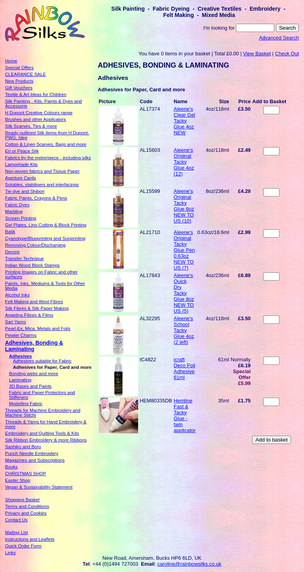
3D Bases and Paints (30, 386)
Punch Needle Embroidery (31, 453)
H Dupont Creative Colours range (38, 112)
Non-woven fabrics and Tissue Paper (42, 171)
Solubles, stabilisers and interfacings (42, 184)
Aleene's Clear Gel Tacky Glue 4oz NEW (184, 121)
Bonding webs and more (33, 373)
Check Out (287, 54)
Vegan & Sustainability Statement (38, 487)
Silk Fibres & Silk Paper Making (37, 308)
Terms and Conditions (27, 506)
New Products (19, 81)
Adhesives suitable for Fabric (42, 361)
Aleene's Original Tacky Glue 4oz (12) (184, 162)
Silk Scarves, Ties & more (31, 126)
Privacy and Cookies (26, 513)
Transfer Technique (24, 258)
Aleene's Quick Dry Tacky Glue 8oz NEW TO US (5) (184, 293)
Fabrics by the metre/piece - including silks (48, 157)
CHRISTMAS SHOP (25, 473)
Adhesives (20, 356)
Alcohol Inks (17, 295)
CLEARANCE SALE (25, 74)
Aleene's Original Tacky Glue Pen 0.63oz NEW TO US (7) (184, 250)
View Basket (257, 54)
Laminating (20, 380)
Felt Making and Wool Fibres (34, 301)
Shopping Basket (22, 499)
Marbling (14, 211)
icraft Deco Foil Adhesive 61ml (184, 368)
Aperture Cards (20, 178)
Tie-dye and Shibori (24, 191)
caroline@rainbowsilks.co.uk (190, 564)
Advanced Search (279, 38)
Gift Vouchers (18, 87)
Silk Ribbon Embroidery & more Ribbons (46, 440)
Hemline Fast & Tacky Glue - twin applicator (185, 415)
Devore (12, 251)
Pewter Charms (20, 335)
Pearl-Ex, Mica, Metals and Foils (37, 328)
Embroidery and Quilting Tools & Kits (42, 433)
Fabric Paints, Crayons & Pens (36, 198)
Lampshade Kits (21, 164)
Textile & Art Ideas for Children (35, 94)
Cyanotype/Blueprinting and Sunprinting (45, 238)
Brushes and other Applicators (35, 119)
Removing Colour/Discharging (35, 245)
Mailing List (16, 532)
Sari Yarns (15, 321)
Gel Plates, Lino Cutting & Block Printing (45, 225)
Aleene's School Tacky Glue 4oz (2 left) (184, 330)
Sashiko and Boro (23, 446)
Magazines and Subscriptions (35, 460)
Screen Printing (20, 218)
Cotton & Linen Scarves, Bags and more (45, 144)
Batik (10, 231)
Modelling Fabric (25, 403)
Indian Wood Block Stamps (32, 265)
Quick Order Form (23, 546)
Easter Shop (17, 480)
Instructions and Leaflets (30, 539)
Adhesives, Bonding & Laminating (34, 346)
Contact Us (16, 519)
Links (10, 552)
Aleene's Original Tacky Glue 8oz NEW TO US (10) (184, 206)
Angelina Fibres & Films (29, 315)
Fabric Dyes (17, 204)
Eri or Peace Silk (22, 151)
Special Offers (19, 67)
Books (11, 466)
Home (11, 61)
